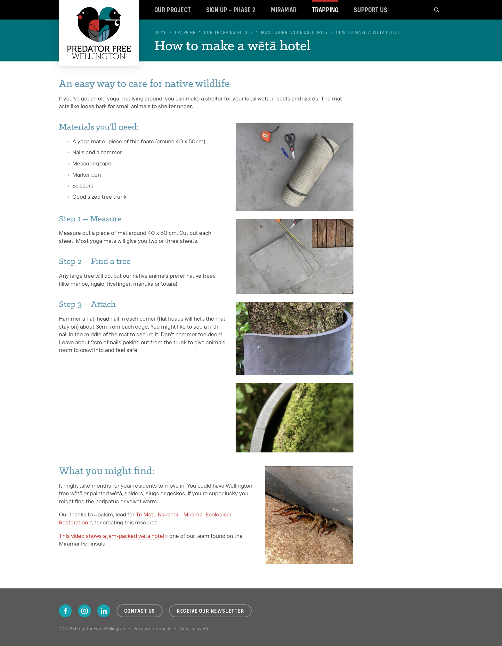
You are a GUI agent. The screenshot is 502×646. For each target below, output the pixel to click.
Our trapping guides (228, 32)
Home (160, 32)
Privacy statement (152, 628)
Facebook (65, 610)
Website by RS (193, 628)
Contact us (139, 611)
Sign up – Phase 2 (230, 10)
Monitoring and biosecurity (294, 32)
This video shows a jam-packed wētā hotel (111, 535)
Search (436, 9)
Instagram (84, 610)
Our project (172, 10)
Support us (370, 10)
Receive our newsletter (210, 611)
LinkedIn (103, 610)
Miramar (283, 10)
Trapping (325, 10)
